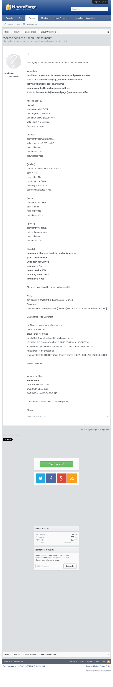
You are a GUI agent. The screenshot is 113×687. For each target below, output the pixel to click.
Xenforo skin (8, 662)
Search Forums (14, 24)
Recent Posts (31, 24)
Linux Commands (62, 18)
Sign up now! (56, 464)
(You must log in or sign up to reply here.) (95, 430)
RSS (108, 662)
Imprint (89, 662)
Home (97, 662)
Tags (20, 18)
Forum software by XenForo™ (24, 666)
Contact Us (73, 662)
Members (45, 18)
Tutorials (9, 18)
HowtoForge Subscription (85, 18)
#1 (108, 416)
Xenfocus (19, 662)
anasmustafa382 (71, 543)
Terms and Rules (92, 666)
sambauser (9, 73)
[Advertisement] (56, 591)
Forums (31, 18)
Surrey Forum (106, 670)
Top (103, 662)
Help (82, 662)
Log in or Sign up (100, 2)
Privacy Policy (105, 666)
